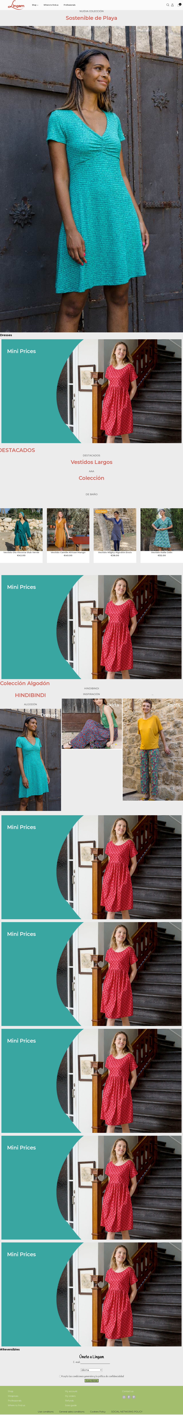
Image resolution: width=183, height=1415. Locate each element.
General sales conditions (71, 1412)
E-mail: (76, 1362)
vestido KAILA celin (161, 552)
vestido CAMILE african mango (68, 552)
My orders (70, 1396)
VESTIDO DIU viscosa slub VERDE (21, 552)
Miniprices (13, 1396)
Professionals (15, 1401)
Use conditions (45, 1412)
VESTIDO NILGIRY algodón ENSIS (115, 552)
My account (71, 1391)
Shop (10, 1391)
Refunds (69, 1401)
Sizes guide (71, 1406)
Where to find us (16, 1406)
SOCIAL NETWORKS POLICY (126, 1412)
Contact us (128, 1391)
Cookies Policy (98, 1412)
